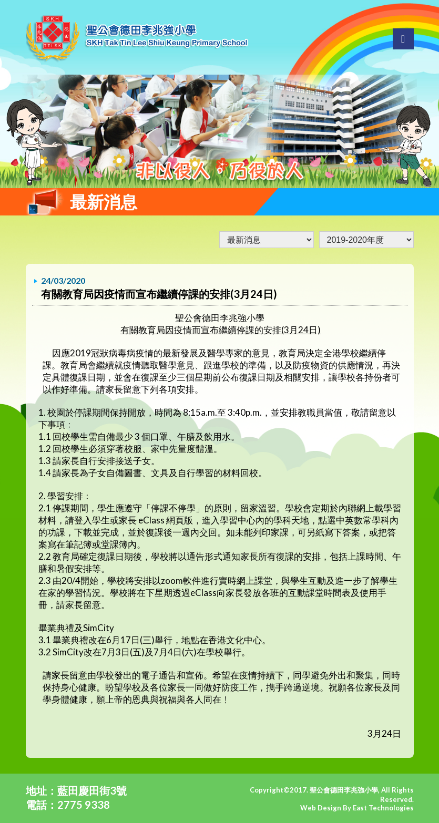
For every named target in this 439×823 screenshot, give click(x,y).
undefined (366, 239)
